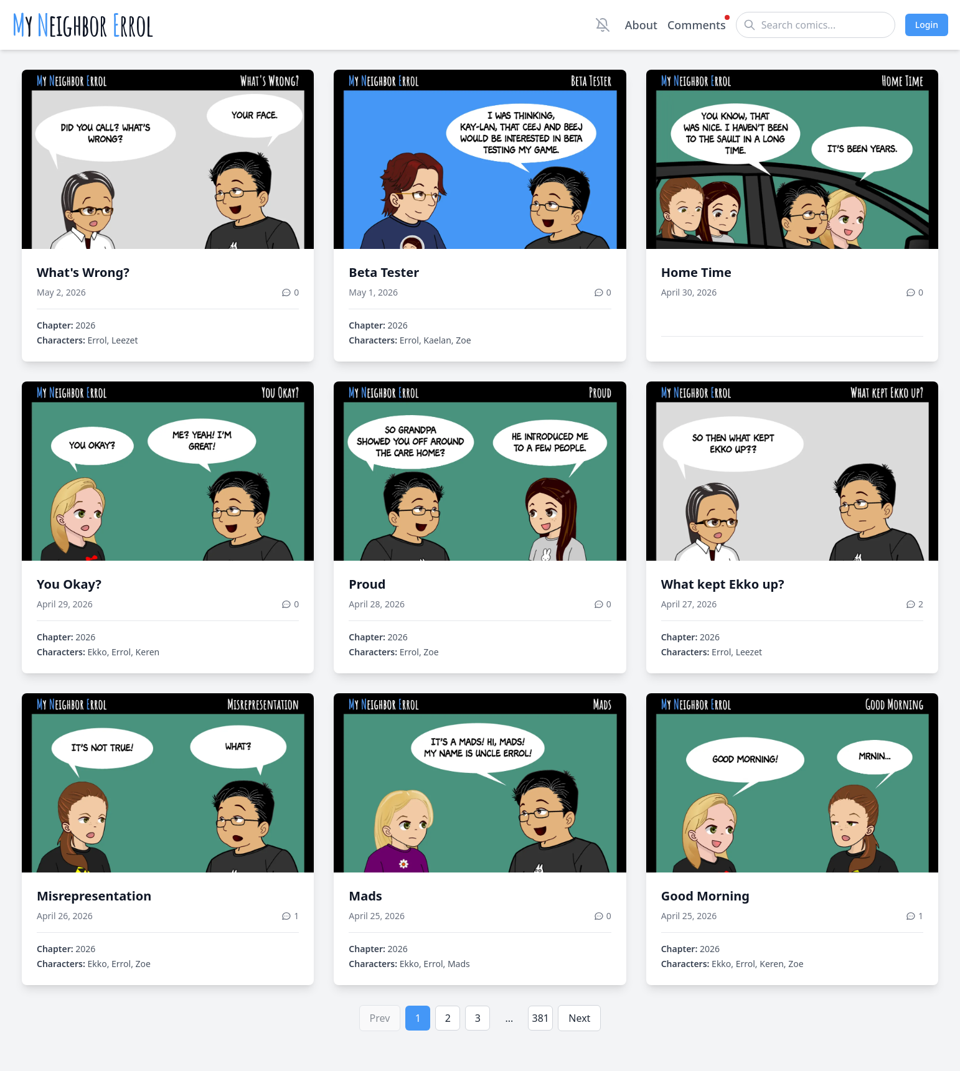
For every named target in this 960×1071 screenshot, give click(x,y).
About (641, 24)
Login (926, 24)
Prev (380, 1018)
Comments (696, 24)
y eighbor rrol (82, 25)
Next (579, 1018)
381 (540, 1018)
